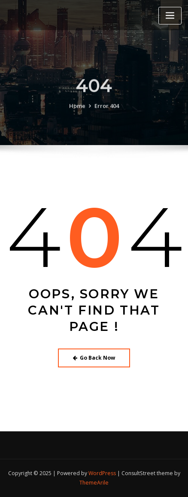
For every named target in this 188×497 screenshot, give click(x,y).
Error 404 (106, 109)
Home (77, 109)
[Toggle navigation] (170, 15)
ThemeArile (94, 482)
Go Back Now (94, 357)
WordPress (102, 473)
